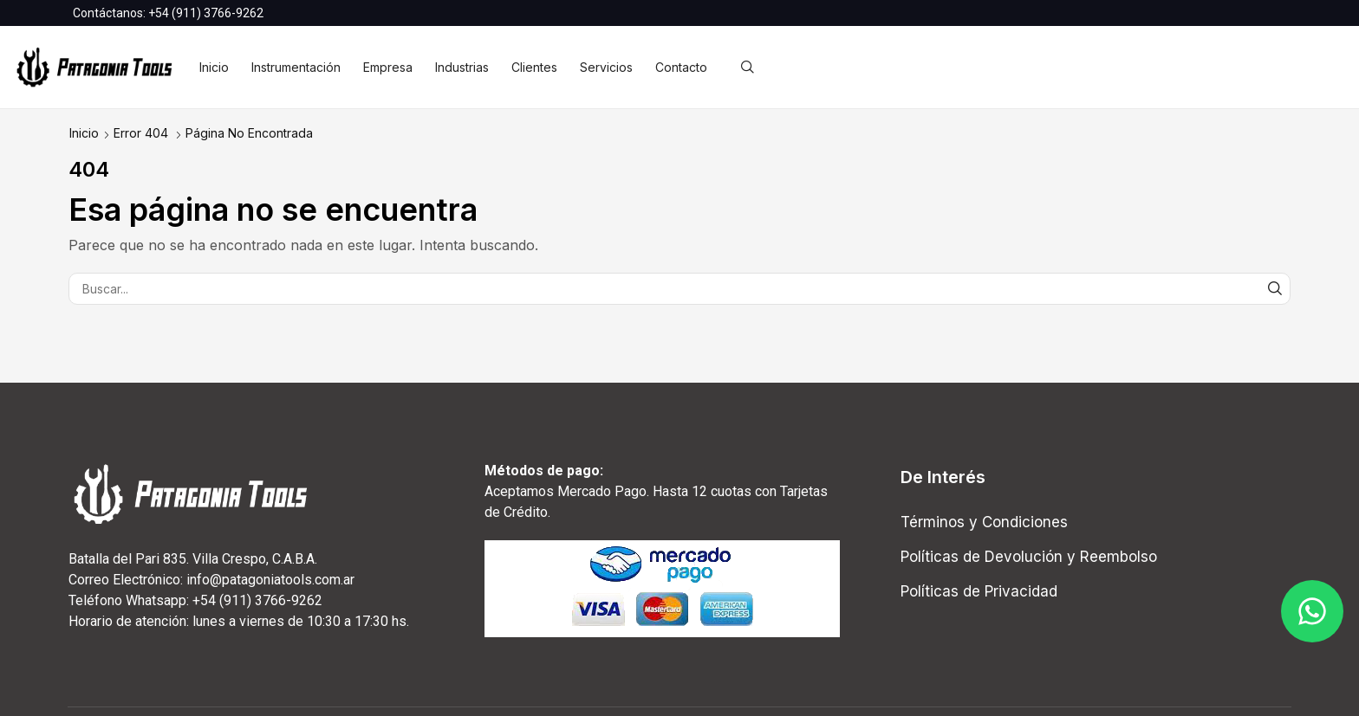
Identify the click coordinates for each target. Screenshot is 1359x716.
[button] (747, 67)
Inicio (84, 133)
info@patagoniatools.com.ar (270, 579)
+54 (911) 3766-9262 (205, 13)
